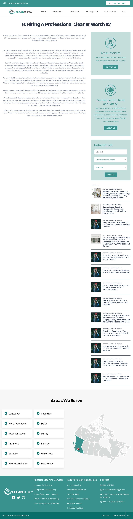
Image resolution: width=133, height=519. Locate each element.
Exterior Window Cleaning (78, 499)
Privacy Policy (106, 515)
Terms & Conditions (119, 515)
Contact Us (111, 67)
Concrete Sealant (74, 503)
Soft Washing (73, 494)
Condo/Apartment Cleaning (46, 494)
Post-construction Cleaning (46, 503)
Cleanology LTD (12, 515)
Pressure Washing (75, 508)
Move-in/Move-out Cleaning (46, 499)
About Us (111, 128)
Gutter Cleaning (74, 485)
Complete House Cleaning (45, 490)
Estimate (110, 175)
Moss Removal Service (76, 490)
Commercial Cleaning (43, 485)
